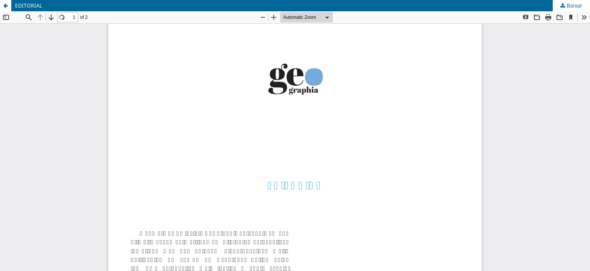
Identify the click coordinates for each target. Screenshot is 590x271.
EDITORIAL (28, 5)
